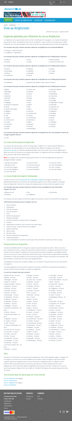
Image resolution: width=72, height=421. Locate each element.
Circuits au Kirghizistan (23, 20)
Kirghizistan (12, 25)
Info (5, 2)
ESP (61, 2)
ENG (50, 2)
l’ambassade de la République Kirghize (32, 180)
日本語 (50, 4)
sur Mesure (38, 20)
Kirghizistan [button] (8, 20)
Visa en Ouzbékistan (10, 385)
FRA (57, 2)
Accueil (6, 25)
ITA (64, 2)
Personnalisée (49, 20)
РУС (54, 2)
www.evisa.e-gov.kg (10, 150)
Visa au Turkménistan (10, 380)
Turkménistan (8, 406)
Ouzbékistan (7, 401)
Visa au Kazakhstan (10, 378)
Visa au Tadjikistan (9, 383)
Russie (6, 408)
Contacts (10, 2)
